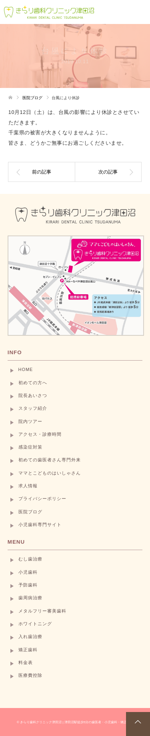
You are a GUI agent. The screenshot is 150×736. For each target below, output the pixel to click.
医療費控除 (30, 675)
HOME (25, 369)
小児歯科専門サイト (40, 524)
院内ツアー (30, 421)
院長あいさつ (32, 395)
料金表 (25, 662)
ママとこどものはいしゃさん (49, 473)
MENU (16, 542)
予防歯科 (28, 584)
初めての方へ (32, 382)
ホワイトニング (35, 623)
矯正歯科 (28, 649)
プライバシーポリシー (42, 498)
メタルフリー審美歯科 (42, 610)
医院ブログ (30, 511)
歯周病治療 (30, 597)
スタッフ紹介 (32, 408)
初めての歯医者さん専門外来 (49, 459)
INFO (15, 352)
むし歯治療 (30, 558)
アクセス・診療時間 (40, 434)
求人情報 (28, 485)
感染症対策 (30, 447)
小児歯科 (28, 572)
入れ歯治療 (30, 636)
